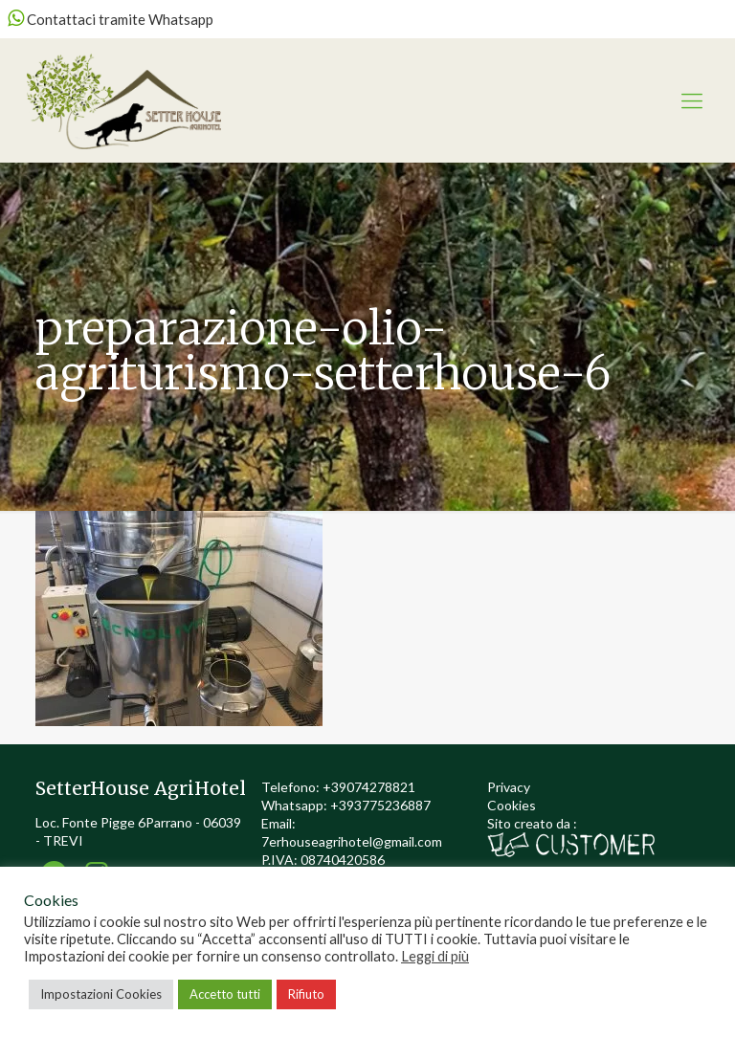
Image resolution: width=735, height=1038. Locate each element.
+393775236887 (380, 805)
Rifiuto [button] (306, 994)
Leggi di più (435, 956)
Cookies (511, 805)
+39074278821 (369, 787)
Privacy (508, 787)
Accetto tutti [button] (224, 994)
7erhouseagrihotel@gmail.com (351, 841)
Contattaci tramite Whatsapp (110, 19)
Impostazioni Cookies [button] (101, 994)
